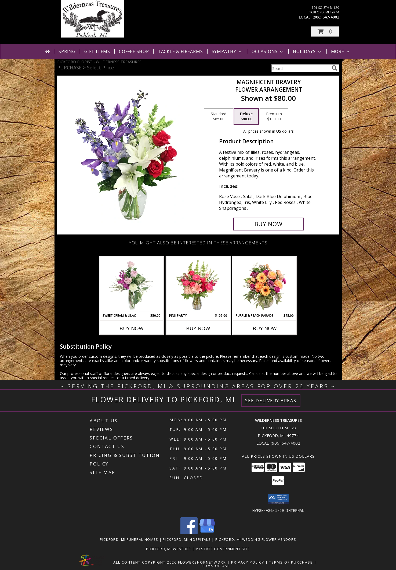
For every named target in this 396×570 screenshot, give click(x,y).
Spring (67, 51)
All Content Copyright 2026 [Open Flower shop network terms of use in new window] (145, 562)
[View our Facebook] (189, 532)
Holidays (307, 51)
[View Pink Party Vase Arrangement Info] (198, 285)
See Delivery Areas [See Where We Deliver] (270, 400)
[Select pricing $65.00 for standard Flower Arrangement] (218, 116)
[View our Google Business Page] (207, 532)
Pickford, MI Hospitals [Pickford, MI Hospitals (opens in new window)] (187, 539)
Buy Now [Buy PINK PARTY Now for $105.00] (198, 328)
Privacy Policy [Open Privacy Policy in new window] (247, 562)
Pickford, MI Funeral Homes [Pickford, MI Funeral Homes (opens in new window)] (129, 539)
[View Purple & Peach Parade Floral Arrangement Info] (264, 285)
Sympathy (227, 51)
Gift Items (97, 51)
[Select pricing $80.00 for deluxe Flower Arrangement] (246, 116)
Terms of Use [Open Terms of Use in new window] (215, 565)
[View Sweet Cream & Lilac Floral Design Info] (131, 285)
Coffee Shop (134, 51)
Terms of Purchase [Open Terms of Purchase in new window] (291, 562)
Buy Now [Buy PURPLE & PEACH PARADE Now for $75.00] (265, 328)
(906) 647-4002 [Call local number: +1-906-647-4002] (326, 17)
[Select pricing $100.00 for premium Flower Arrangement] (274, 116)
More (341, 51)
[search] (334, 68)
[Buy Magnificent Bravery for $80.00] (268, 224)
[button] (325, 31)
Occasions (268, 51)
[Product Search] (300, 68)
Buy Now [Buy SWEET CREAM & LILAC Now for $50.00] (131, 328)
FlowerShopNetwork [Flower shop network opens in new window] (202, 562)
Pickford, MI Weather (168, 548)
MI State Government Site (222, 548)
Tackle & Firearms (180, 51)
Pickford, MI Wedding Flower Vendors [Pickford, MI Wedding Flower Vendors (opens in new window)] (255, 539)
